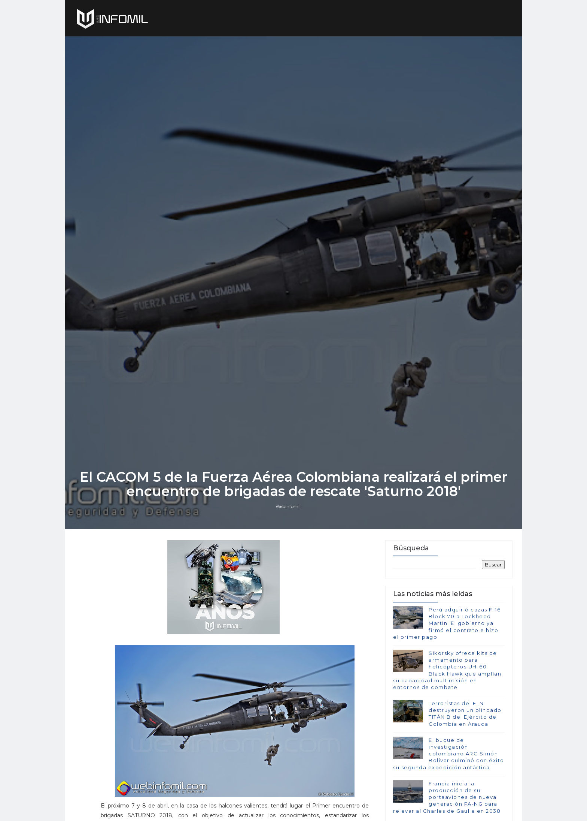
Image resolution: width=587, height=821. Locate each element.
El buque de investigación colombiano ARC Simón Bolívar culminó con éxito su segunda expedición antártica (448, 753)
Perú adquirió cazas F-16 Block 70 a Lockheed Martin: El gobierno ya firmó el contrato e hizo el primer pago (447, 623)
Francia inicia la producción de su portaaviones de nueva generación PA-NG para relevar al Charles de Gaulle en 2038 (447, 797)
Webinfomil (288, 506)
